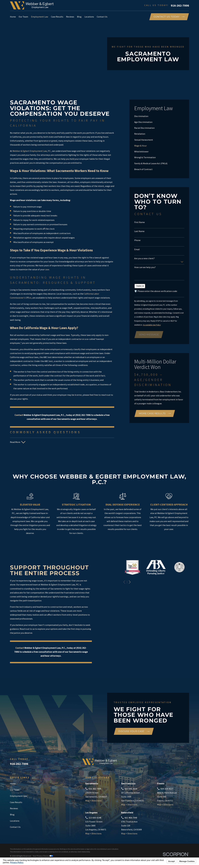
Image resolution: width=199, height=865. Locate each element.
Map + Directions (93, 800)
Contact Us (15, 827)
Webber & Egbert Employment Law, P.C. (32, 151)
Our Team (14, 789)
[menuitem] (159, 116)
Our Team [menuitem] (23, 16)
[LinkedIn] (180, 762)
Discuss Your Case (133, 731)
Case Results (16, 802)
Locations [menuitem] (89, 16)
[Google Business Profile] (158, 762)
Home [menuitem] (13, 16)
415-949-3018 (131, 788)
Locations (14, 820)
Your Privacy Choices (43, 856)
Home (13, 783)
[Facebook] (173, 762)
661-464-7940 (131, 817)
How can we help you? (145, 267)
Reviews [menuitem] (70, 16)
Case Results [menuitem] (57, 16)
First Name (139, 222)
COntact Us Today (169, 16)
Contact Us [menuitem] (102, 16)
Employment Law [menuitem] (39, 16)
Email (137, 249)
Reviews (14, 808)
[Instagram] (187, 762)
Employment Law (18, 796)
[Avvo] (165, 762)
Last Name (139, 231)
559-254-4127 (167, 788)
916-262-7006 (180, 5)
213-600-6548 (95, 817)
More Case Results (155, 413)
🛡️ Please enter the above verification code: (155, 291)
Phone (137, 240)
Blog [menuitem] (79, 16)
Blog (12, 814)
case (47, 269)
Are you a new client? (144, 258)
